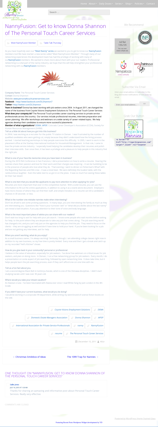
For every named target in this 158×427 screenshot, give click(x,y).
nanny (80, 325)
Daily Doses (105, 3)
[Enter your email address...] (127, 105)
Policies (139, 3)
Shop (128, 3)
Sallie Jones (14, 384)
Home (84, 3)
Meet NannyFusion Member (23, 42)
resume (58, 333)
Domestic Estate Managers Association (49, 317)
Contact (151, 3)
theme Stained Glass (146, 418)
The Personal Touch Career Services (86, 333)
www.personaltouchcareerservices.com (31, 98)
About (92, 3)
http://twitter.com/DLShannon (27, 104)
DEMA (38, 125)
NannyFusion (94, 51)
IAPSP (44, 125)
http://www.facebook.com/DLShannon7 (34, 101)
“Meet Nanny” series (44, 51)
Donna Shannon (82, 317)
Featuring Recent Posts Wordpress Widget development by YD (79, 422)
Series (118, 3)
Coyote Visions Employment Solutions (72, 309)
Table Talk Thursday (52, 42)
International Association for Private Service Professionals (43, 325)
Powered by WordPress (125, 418)
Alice (102, 341)
